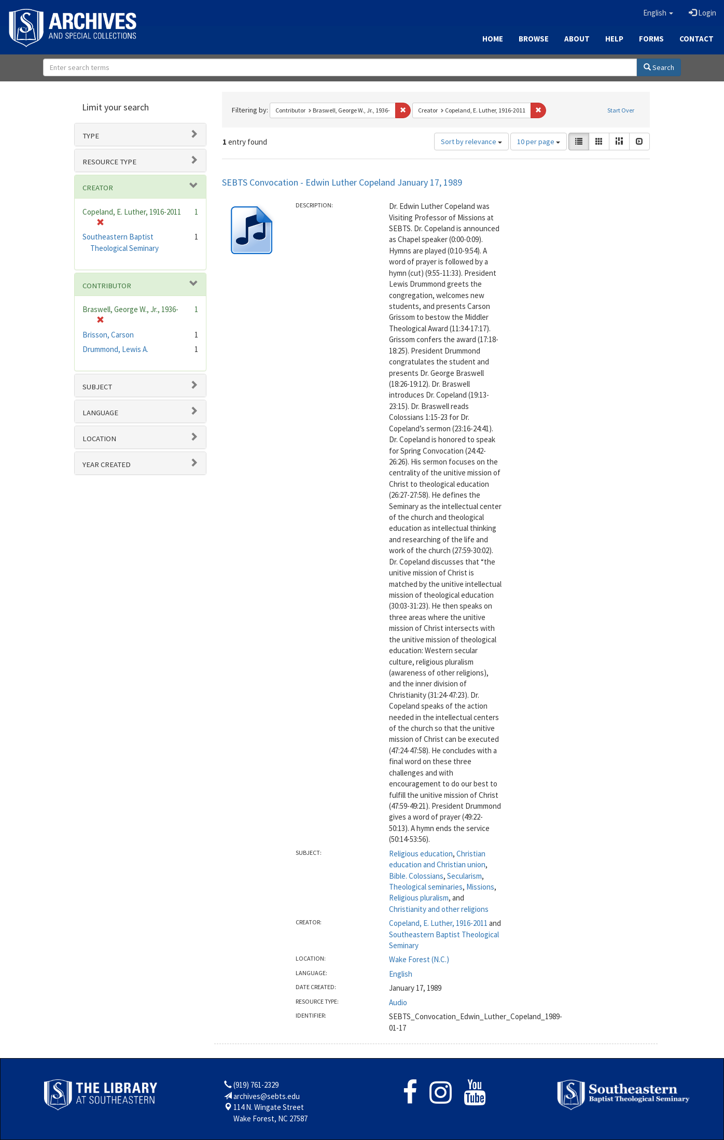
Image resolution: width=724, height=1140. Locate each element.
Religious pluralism (419, 898)
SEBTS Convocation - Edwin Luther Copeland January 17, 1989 (342, 182)
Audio (398, 1002)
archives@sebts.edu (266, 1096)
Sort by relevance (471, 141)
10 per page (538, 141)
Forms (651, 39)
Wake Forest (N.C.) (419, 959)
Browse (534, 39)
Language (100, 412)
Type (90, 135)
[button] (658, 13)
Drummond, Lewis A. (115, 349)
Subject (97, 386)
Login (702, 13)
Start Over (620, 110)
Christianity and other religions (439, 909)
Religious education (421, 853)
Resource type (109, 161)
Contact (696, 39)
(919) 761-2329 (256, 1085)
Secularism (464, 876)
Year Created (106, 464)
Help (614, 39)
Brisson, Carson (108, 335)
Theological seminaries (426, 887)
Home (492, 39)
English (400, 974)
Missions (480, 887)
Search (659, 67)
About (577, 39)
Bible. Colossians (416, 876)
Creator (97, 187)
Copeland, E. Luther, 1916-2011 (438, 923)
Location (99, 438)
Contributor (106, 285)
